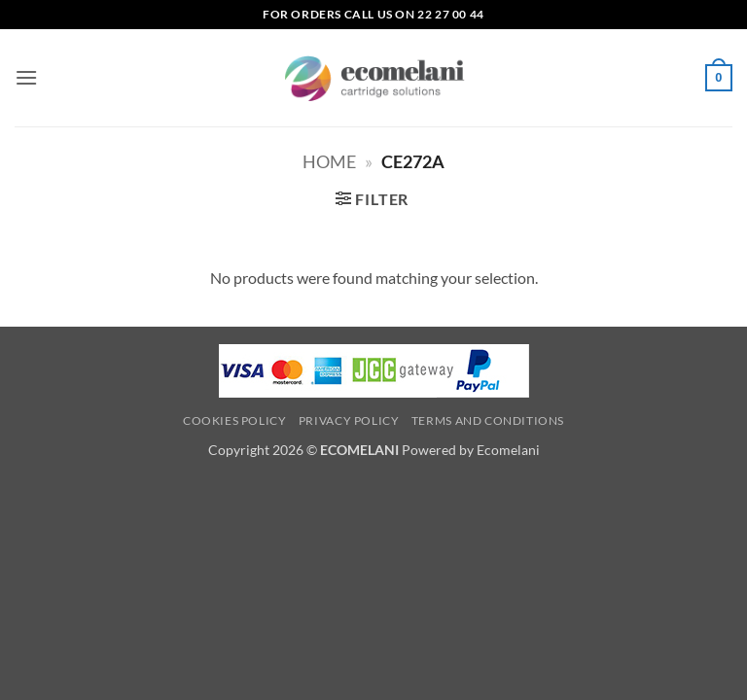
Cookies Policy (235, 420)
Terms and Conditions (487, 420)
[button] (26, 77)
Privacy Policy (349, 420)
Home (329, 161)
